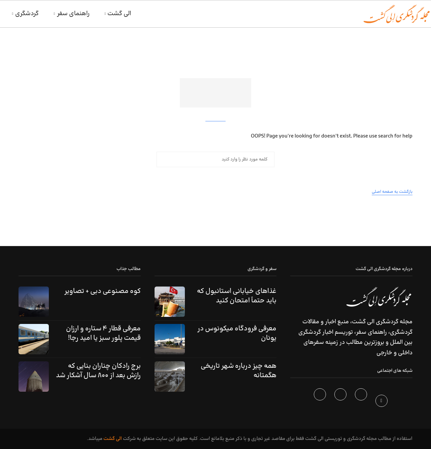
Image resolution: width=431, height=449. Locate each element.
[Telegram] (320, 402)
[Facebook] (382, 402)
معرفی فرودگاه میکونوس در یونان (236, 333)
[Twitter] (362, 402)
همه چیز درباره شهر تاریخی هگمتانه (238, 370)
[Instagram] (341, 402)
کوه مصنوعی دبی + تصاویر (102, 291)
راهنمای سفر (73, 13)
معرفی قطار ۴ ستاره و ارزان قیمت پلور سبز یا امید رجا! (103, 333)
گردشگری (27, 13)
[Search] (3, 13)
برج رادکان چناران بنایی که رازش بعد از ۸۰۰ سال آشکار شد (98, 370)
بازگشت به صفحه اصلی (392, 192)
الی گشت (119, 13)
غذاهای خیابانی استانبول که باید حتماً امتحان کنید (236, 296)
